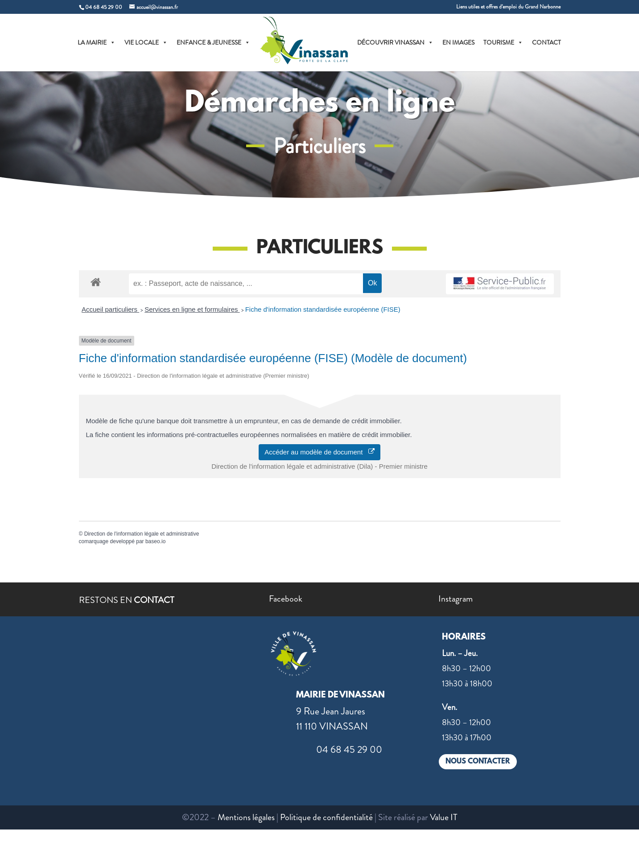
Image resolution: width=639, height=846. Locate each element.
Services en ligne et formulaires (191, 309)
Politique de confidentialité (326, 817)
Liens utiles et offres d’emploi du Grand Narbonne (508, 7)
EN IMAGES (458, 42)
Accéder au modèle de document (319, 452)
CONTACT (546, 42)
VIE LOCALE (146, 42)
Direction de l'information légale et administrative (141, 534)
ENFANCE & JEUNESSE (213, 42)
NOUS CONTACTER (477, 761)
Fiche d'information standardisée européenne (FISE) (322, 309)
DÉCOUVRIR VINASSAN (395, 42)
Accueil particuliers (110, 309)
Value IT (444, 817)
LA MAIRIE (96, 42)
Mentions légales (246, 817)
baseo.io (155, 541)
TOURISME (503, 42)
